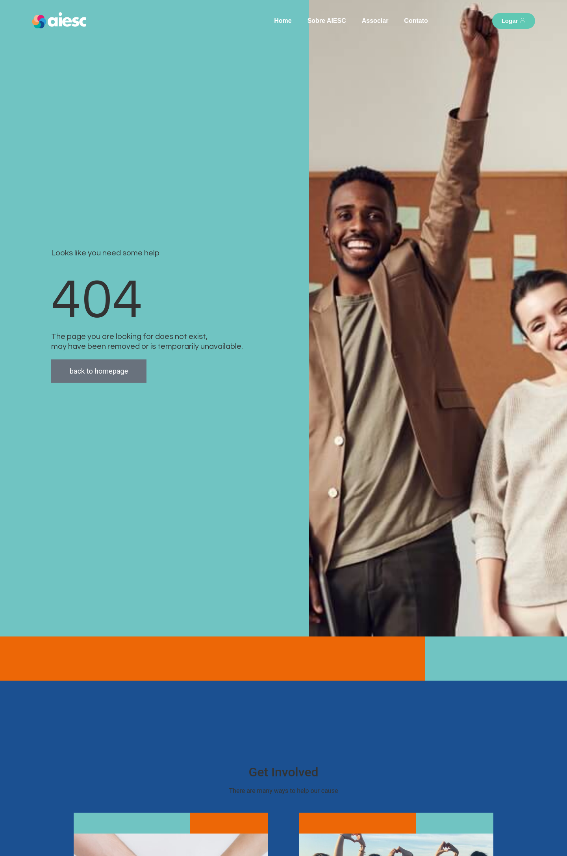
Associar (375, 20)
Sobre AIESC (327, 20)
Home (282, 20)
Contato (416, 20)
